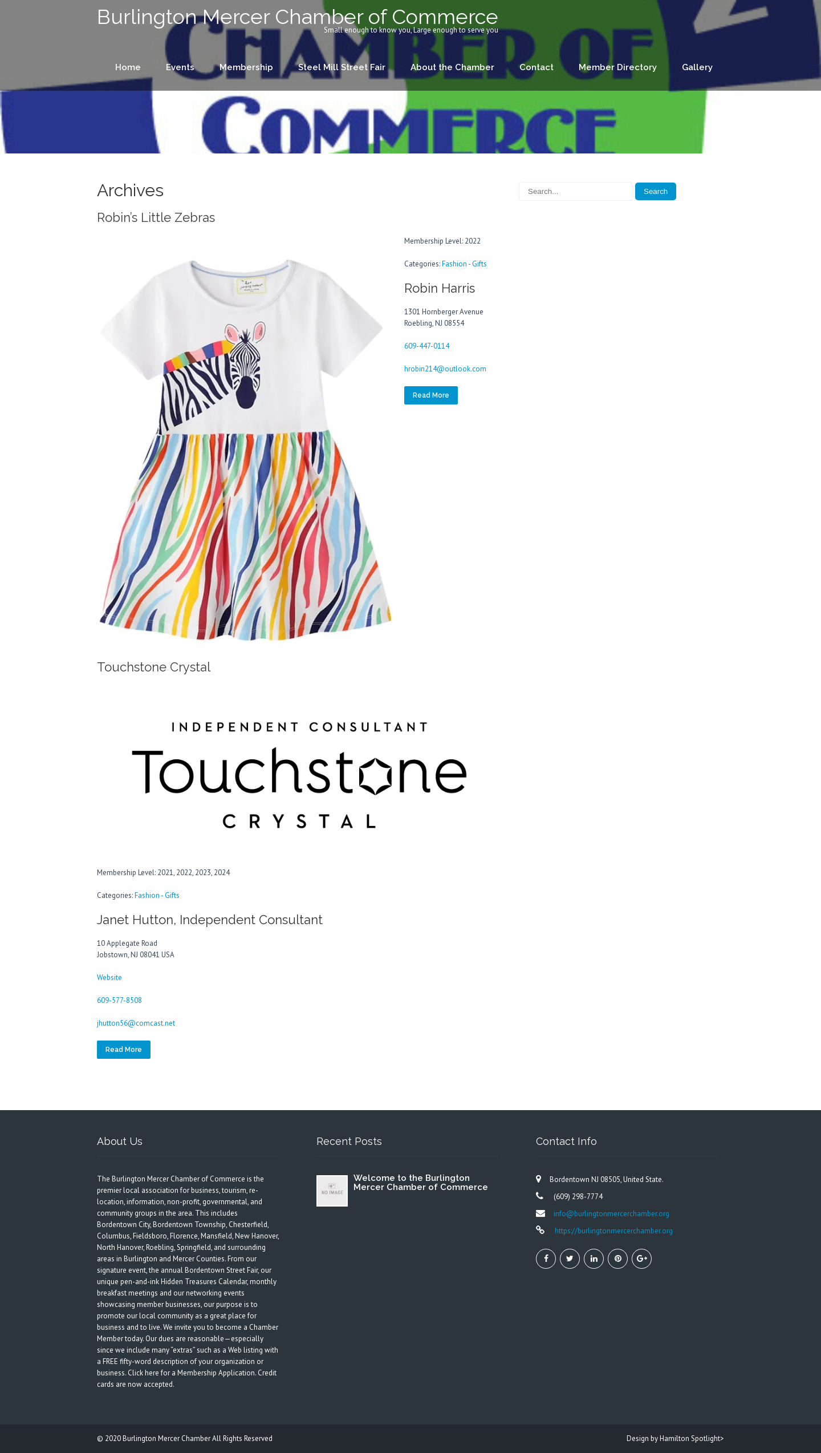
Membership (246, 67)
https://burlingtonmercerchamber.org (613, 1231)
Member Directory (618, 67)
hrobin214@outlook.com (445, 369)
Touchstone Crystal (153, 666)
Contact (536, 67)
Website (109, 977)
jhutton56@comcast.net (136, 1023)
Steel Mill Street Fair (341, 67)
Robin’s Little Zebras (156, 217)
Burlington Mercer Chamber (167, 1438)
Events (180, 67)
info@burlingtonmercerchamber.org (611, 1214)
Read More (431, 395)
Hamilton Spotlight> (692, 1438)
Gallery (697, 67)
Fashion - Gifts (464, 264)
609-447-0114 (426, 346)
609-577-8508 (119, 1000)
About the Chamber (452, 67)
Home (128, 67)
